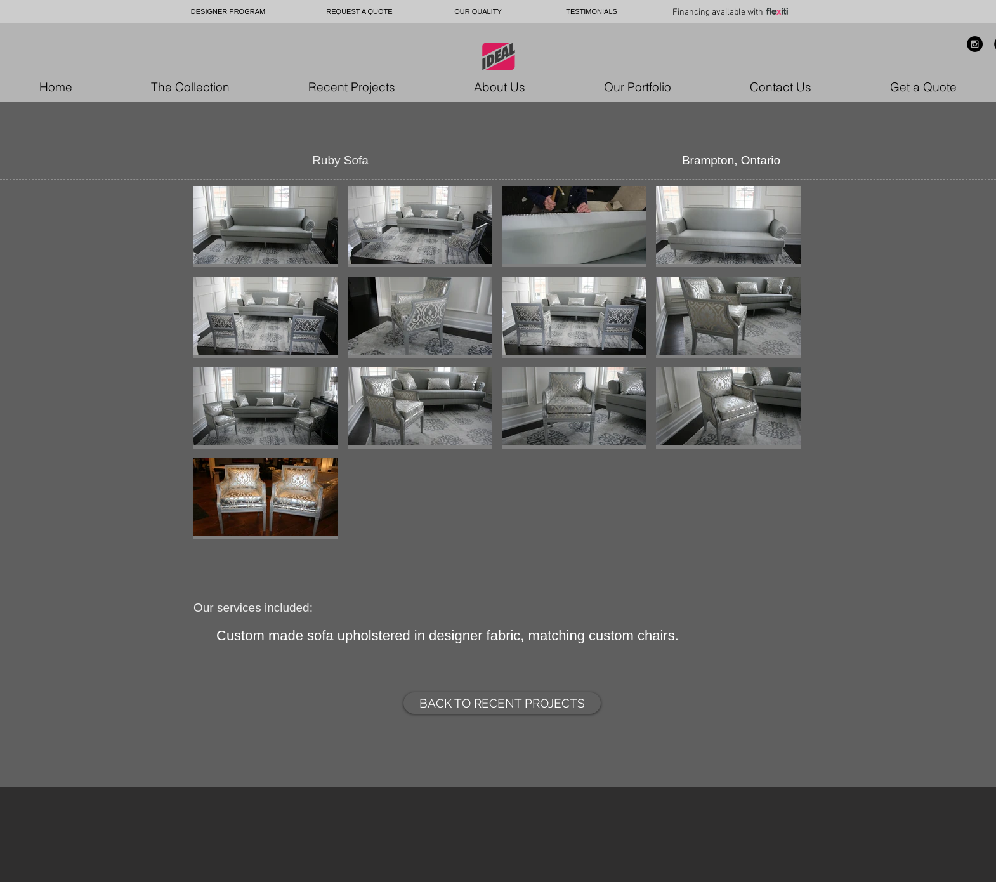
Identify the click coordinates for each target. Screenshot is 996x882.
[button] (265, 226)
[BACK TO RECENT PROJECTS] (502, 703)
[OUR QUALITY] (478, 11)
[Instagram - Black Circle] (975, 44)
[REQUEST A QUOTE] (359, 11)
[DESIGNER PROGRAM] (228, 11)
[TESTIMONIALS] (591, 11)
